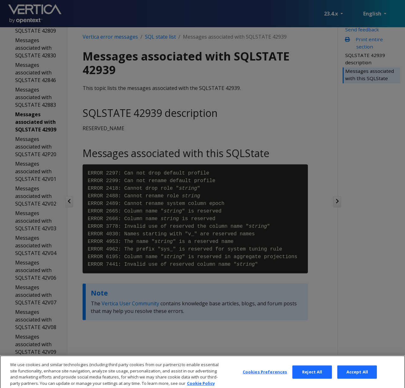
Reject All (312, 377)
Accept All (357, 377)
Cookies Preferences (265, 377)
